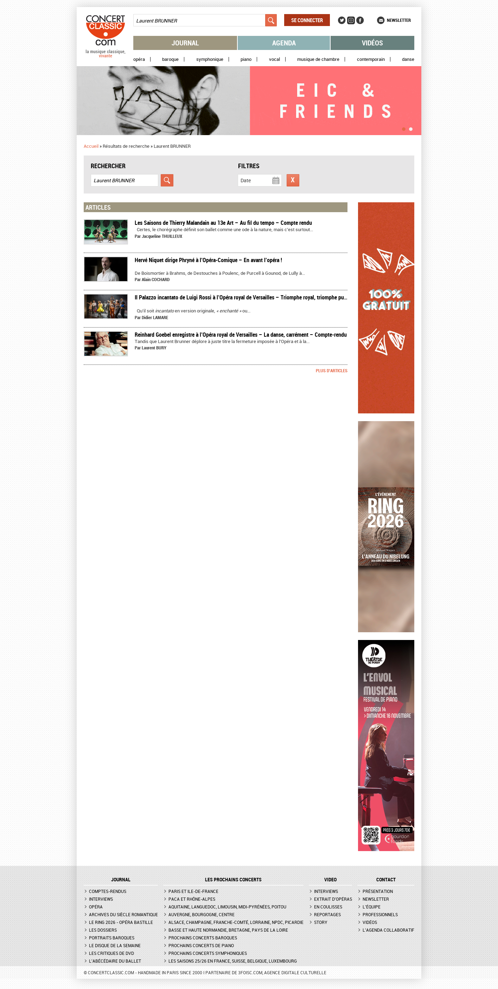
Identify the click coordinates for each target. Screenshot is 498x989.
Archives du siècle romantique (123, 914)
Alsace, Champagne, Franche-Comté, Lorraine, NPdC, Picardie (236, 922)
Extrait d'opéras (333, 899)
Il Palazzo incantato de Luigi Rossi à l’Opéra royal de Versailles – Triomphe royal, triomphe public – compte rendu (262, 297)
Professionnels (380, 914)
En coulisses (328, 906)
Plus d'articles (331, 370)
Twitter (342, 20)
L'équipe (372, 906)
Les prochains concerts (233, 879)
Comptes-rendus (107, 891)
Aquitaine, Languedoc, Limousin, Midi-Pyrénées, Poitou (227, 906)
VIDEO (330, 879)
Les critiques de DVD (111, 953)
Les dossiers (103, 930)
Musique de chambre (318, 59)
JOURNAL (120, 879)
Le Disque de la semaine (115, 945)
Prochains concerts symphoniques (207, 953)
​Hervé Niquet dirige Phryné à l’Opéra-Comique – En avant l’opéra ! (208, 260)
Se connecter (307, 20)
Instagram (351, 20)
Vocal (274, 59)
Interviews (101, 899)
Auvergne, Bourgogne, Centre (201, 914)
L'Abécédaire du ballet (115, 961)
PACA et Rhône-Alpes (191, 899)
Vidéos (372, 42)
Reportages (327, 914)
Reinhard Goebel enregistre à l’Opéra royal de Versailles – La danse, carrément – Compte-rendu (241, 334)
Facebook (360, 20)
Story (320, 922)
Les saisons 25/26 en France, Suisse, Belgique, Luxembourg (232, 961)
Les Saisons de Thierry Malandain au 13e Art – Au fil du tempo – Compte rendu (223, 223)
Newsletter (399, 20)
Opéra (139, 59)
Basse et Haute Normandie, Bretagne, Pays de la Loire (228, 930)
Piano (246, 59)
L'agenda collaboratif (388, 930)
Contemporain (371, 59)
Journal (185, 42)
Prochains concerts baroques (202, 937)
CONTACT (386, 879)
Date (246, 180)
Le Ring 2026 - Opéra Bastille (121, 922)
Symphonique (209, 59)
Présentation (378, 891)
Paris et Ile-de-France (193, 891)
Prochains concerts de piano (201, 945)
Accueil (91, 146)
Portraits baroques (111, 937)
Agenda (284, 42)
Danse (408, 59)
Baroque (170, 59)
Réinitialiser (293, 180)
